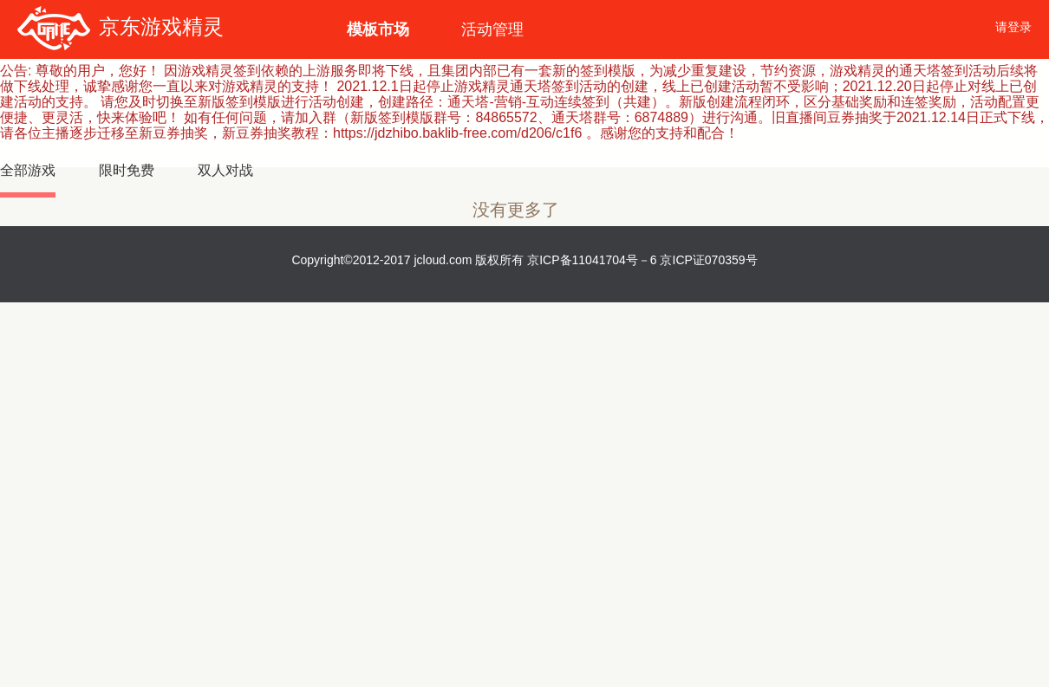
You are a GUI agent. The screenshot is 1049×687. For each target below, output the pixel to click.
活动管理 (492, 29)
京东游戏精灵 (120, 26)
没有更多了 (515, 210)
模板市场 (378, 29)
